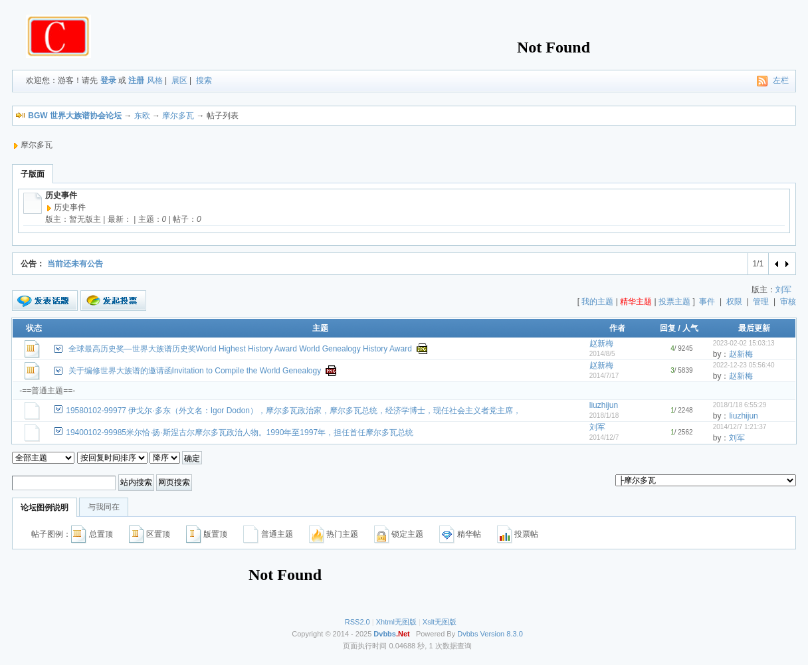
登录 (108, 80)
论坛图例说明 (44, 507)
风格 (155, 80)
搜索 (204, 80)
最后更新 (754, 328)
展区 (179, 80)
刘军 (783, 289)
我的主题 (597, 301)
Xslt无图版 (439, 622)
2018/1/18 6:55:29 (740, 405)
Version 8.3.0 (501, 634)
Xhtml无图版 (396, 622)
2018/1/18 (604, 415)
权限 (734, 301)
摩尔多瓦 (178, 115)
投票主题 (674, 301)
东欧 (142, 115)
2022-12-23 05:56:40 (744, 365)
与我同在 (104, 507)
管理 (761, 301)
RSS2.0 (357, 622)
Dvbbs (467, 634)
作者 (617, 328)
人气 (690, 328)
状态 (34, 328)
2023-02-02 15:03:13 (744, 343)
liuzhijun (603, 405)
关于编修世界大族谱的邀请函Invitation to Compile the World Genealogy (195, 370)
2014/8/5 (602, 353)
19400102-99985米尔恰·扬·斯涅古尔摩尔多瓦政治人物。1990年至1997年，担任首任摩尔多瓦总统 (239, 432)
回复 (668, 328)
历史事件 (61, 195)
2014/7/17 (604, 375)
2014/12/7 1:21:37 (740, 426)
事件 (707, 301)
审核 (788, 301)
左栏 (781, 80)
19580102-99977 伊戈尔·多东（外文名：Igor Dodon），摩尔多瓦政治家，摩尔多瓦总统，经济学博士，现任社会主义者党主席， (293, 410)
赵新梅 (601, 343)
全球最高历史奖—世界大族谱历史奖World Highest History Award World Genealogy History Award (240, 348)
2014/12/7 (604, 437)
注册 (136, 80)
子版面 (33, 174)
